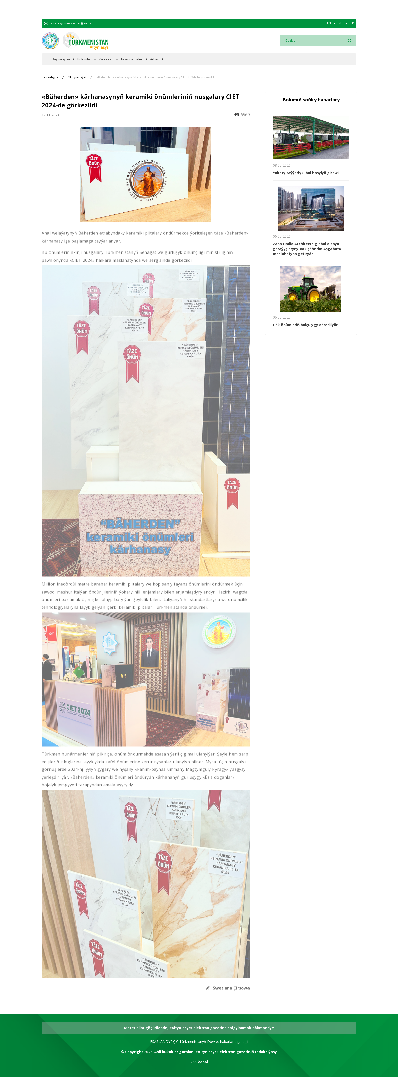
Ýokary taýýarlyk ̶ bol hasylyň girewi (306, 172)
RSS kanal (199, 1061)
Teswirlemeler (131, 59)
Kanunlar (106, 59)
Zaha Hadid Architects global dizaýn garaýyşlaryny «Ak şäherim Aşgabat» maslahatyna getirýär (307, 248)
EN (329, 23)
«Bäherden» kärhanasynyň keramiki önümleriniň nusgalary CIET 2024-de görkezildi (155, 77)
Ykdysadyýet (77, 77)
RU (341, 23)
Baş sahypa (61, 59)
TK (352, 23)
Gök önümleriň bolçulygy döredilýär (305, 324)
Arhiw (154, 59)
